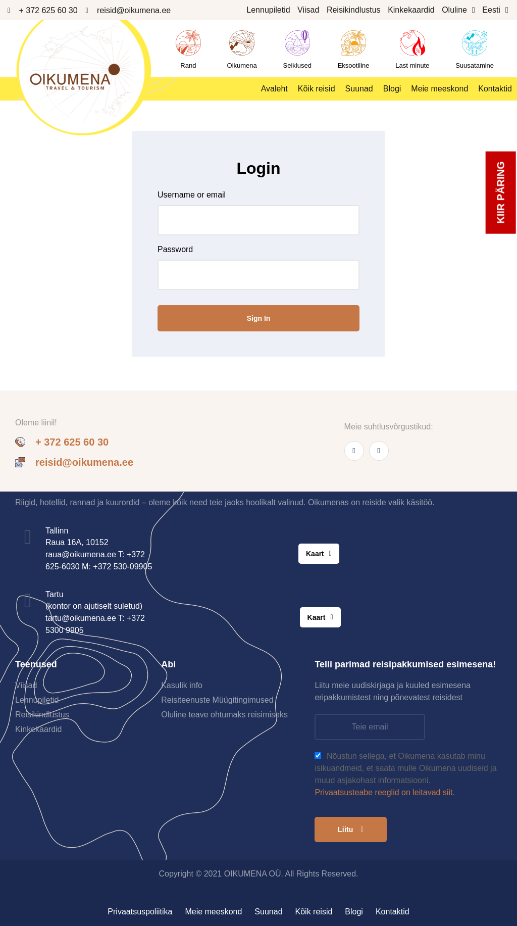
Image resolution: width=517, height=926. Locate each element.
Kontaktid (495, 88)
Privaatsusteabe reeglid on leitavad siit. (385, 792)
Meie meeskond (439, 88)
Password (175, 249)
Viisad (308, 10)
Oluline (458, 10)
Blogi (392, 88)
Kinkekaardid (411, 10)
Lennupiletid (268, 10)
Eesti (495, 10)
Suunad (359, 88)
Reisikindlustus (354, 10)
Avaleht (274, 88)
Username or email (192, 194)
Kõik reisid (316, 88)
